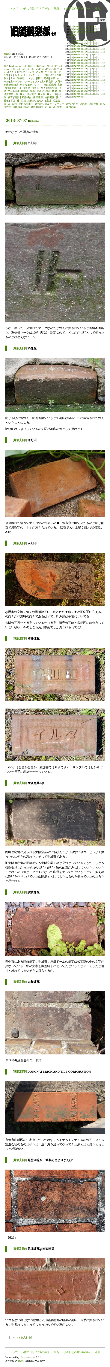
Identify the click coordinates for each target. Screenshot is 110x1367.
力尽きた (31, 78)
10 (89, 26)
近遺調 (83, 104)
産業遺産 (38, 97)
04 (72, 26)
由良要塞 (49, 97)
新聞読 (24, 91)
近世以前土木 (26, 104)
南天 (39, 78)
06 (77, 26)
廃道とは (16, 88)
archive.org (15, 66)
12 (95, 26)
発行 (58, 97)
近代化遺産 (72, 104)
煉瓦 (22, 94)
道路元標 (93, 104)
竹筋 (23, 100)
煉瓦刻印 (31, 94)
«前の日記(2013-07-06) (36, 8)
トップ (14, 8)
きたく (13, 72)
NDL (49, 66)
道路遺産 (17, 107)
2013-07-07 (16, 120)
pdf (23, 69)
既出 (32, 91)
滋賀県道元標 (11, 94)
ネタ (16, 75)
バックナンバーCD (38, 75)
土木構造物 (47, 81)
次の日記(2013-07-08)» (77, 8)
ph (28, 69)
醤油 (33, 107)
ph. (32, 69)
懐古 (43, 88)
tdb (37, 69)
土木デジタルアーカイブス (25, 81)
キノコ (48, 72)
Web (58, 69)
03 (77, 29)
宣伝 (60, 84)
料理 (16, 91)
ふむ (31, 72)
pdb (18, 69)
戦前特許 (52, 88)
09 (86, 26)
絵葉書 (56, 100)
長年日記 (34, 121)
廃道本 (35, 88)
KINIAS (41, 66)
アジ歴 (39, 72)
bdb (24, 66)
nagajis (7, 53)
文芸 (10, 91)
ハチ (23, 75)
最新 (56, 8)
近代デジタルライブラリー (49, 104)
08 (83, 26)
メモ (52, 75)
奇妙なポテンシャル (31, 84)
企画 (12, 78)
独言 (6, 66)
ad (5, 60)
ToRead (51, 69)
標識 (48, 91)
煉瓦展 (41, 94)
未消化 (40, 91)
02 (75, 29)
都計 (26, 107)
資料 (14, 104)
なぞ (24, 72)
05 (75, 26)
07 (80, 26)
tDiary (23, 1357)
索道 (48, 100)
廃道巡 (26, 88)
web (6, 72)
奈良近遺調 (50, 84)
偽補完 (20, 78)
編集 (97, 8)
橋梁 (54, 91)
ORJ (13, 69)
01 (72, 29)
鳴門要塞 (71, 107)
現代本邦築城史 (22, 97)
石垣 (12, 100)
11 (92, 26)
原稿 (52, 78)
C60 (30, 66)
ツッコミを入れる (20, 1337)
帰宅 (7, 88)
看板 (6, 100)
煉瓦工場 (52, 94)
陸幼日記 (42, 107)
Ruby (21, 1360)
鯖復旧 (60, 107)
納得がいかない (36, 100)
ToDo (43, 69)
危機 (46, 78)
